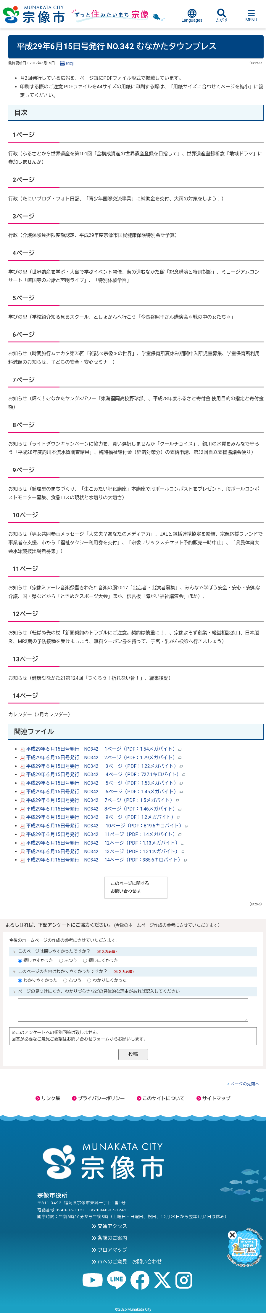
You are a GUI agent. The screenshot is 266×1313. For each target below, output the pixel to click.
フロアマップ (109, 1250)
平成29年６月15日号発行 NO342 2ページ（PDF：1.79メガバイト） (100, 757)
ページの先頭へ (245, 1084)
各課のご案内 (109, 1238)
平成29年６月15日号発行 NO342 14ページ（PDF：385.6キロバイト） (103, 860)
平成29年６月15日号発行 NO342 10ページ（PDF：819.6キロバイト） (104, 826)
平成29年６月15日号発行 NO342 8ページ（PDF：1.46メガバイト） (100, 809)
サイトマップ (213, 1098)
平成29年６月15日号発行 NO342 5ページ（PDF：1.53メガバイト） (101, 783)
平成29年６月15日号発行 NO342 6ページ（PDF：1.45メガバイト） (101, 791)
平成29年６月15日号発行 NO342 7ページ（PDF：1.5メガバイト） (99, 800)
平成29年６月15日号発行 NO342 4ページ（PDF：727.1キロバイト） (102, 774)
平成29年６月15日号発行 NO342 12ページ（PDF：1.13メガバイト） (102, 843)
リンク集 (48, 1098)
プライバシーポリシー (98, 1098)
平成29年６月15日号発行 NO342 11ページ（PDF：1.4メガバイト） (100, 834)
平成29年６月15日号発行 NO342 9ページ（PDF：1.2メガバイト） (100, 817)
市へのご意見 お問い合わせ (126, 1262)
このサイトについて (161, 1098)
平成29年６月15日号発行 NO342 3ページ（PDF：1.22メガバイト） (101, 766)
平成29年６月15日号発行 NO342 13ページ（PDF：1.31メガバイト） (102, 851)
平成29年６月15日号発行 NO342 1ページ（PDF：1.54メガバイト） (100, 749)
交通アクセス (109, 1226)
